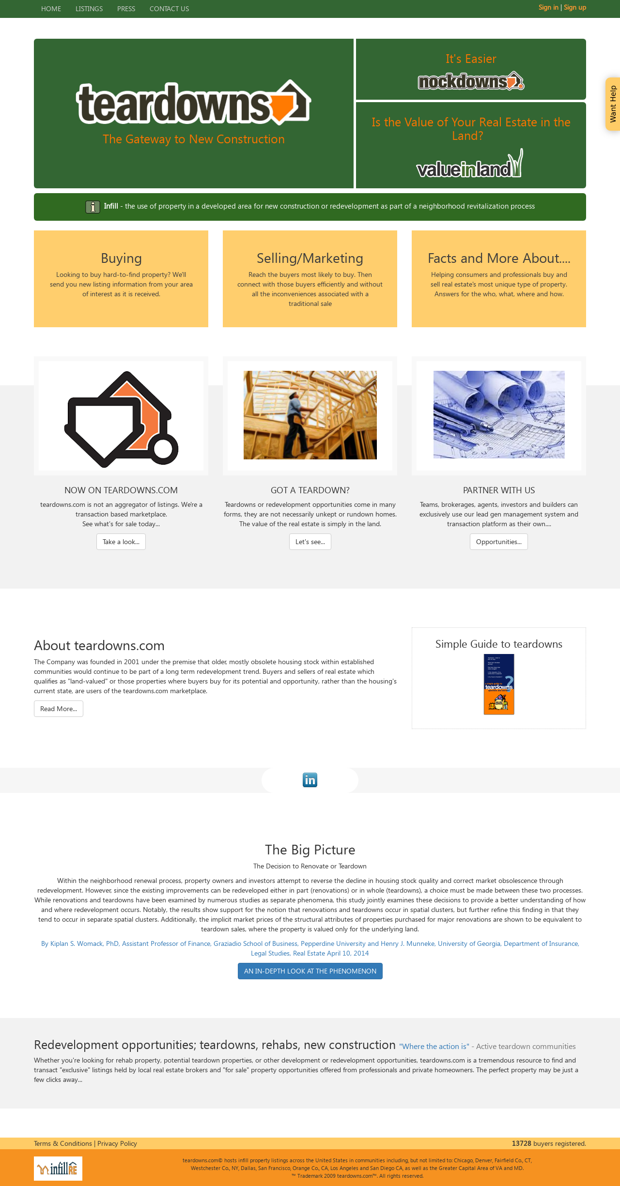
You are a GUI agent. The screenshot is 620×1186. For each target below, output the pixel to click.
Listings (89, 8)
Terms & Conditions (63, 1143)
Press (126, 8)
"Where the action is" (434, 1046)
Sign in (548, 7)
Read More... (58, 708)
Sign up (575, 7)
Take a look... (121, 541)
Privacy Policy (117, 1143)
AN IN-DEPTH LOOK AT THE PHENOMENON (310, 970)
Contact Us (169, 8)
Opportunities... (499, 541)
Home (51, 8)
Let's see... (310, 541)
